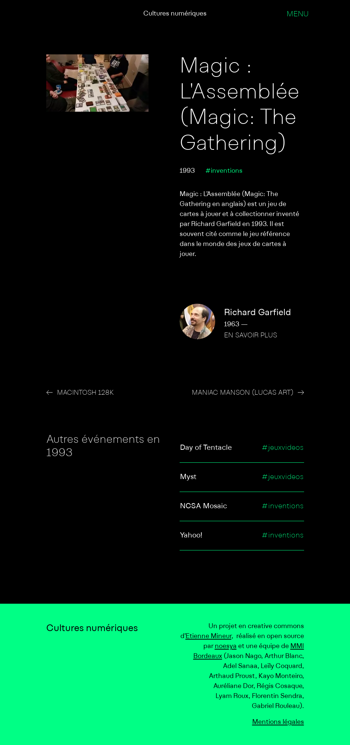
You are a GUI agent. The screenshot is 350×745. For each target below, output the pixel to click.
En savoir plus (250, 336)
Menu (298, 14)
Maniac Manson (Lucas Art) (242, 393)
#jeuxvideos (282, 448)
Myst (188, 477)
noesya (226, 646)
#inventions (224, 171)
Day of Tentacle (206, 448)
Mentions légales (278, 722)
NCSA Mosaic (203, 506)
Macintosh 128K (85, 393)
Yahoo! (191, 535)
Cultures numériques (175, 14)
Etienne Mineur (208, 636)
